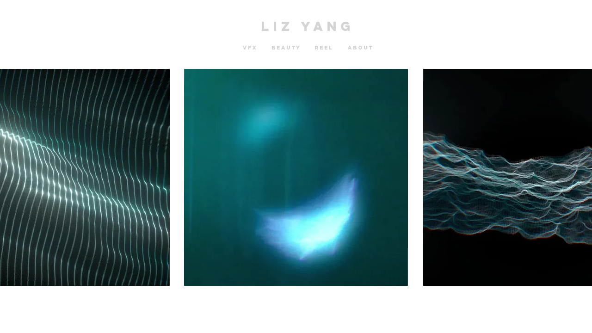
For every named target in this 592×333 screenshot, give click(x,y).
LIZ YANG (308, 26)
